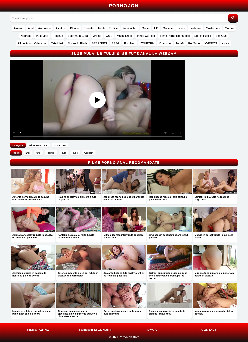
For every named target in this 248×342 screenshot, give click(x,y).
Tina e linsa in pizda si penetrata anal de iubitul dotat (167, 312)
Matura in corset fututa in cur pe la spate (214, 236)
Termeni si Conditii (95, 329)
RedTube (194, 43)
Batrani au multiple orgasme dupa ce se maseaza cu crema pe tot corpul (168, 276)
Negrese (26, 35)
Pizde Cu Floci (146, 35)
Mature (229, 28)
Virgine (97, 35)
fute (38, 152)
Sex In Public (202, 35)
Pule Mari (42, 35)
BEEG (115, 43)
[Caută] (233, 18)
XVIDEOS (210, 43)
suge (75, 152)
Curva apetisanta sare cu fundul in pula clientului (122, 312)
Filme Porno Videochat (32, 43)
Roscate (58, 35)
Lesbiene (195, 28)
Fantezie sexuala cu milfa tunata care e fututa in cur (76, 236)
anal (27, 152)
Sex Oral (221, 35)
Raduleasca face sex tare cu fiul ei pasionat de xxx (168, 198)
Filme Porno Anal (38, 145)
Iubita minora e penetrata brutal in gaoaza (214, 312)
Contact (209, 329)
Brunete (89, 28)
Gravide (168, 28)
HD (156, 28)
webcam (88, 152)
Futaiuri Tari (129, 28)
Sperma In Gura (78, 35)
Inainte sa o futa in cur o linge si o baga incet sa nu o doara (31, 312)
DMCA (152, 329)
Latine (181, 28)
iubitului (51, 152)
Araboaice (44, 28)
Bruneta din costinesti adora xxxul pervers (168, 236)
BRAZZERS (99, 43)
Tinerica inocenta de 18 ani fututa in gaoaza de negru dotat (78, 274)
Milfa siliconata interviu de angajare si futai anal (123, 236)
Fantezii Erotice (108, 28)
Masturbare (213, 28)
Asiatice (60, 28)
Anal (31, 28)
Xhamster (165, 43)
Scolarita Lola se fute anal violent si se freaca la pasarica (123, 274)
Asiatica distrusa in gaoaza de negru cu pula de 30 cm (29, 274)
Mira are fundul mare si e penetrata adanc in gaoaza (214, 274)
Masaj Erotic (124, 35)
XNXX (225, 43)
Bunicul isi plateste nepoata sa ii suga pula (213, 198)
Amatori (18, 28)
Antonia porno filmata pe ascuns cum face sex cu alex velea (30, 198)
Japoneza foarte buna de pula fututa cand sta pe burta (123, 198)
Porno (123, 5)
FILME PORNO (38, 329)
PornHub (129, 43)
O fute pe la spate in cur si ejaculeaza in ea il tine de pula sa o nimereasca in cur (77, 314)
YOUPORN (147, 43)
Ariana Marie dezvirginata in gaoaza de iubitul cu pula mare (32, 236)
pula (64, 152)
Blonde (74, 28)
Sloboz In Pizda (77, 43)
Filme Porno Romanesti (175, 35)
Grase (145, 28)
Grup (109, 35)
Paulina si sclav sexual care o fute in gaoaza (77, 198)
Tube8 (180, 43)
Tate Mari (57, 43)
